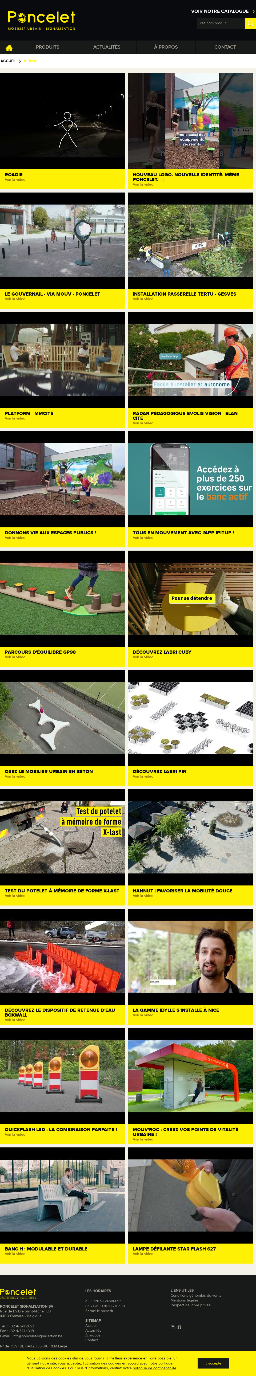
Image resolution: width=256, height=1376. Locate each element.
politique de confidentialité (154, 1368)
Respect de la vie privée (191, 1305)
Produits (47, 47)
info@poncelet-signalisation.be (37, 1336)
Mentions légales (185, 1300)
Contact (225, 47)
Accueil (8, 61)
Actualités (107, 47)
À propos (166, 47)
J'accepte (213, 1363)
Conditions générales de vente (196, 1295)
